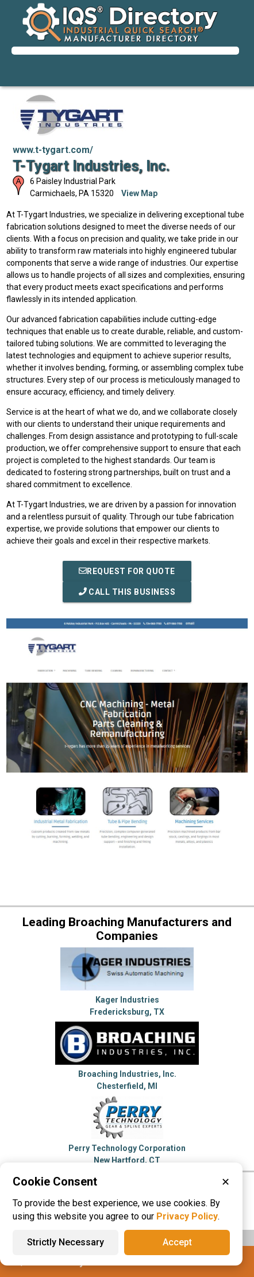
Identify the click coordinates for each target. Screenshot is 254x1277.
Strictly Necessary (65, 1242)
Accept (177, 1242)
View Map (139, 193)
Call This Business (127, 592)
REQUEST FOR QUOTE (127, 571)
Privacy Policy (187, 1216)
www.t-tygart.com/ (53, 149)
